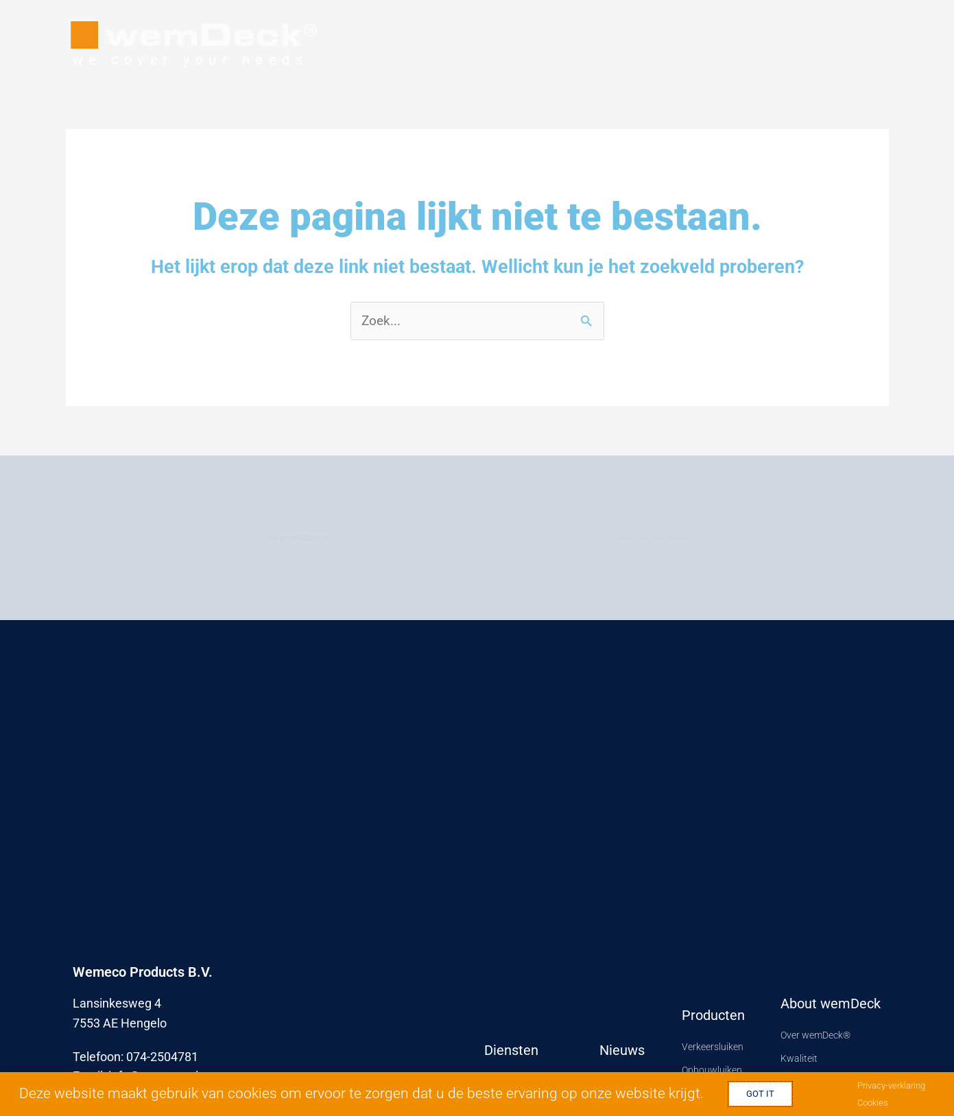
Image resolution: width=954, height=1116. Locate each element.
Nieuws (622, 1049)
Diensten (511, 1049)
